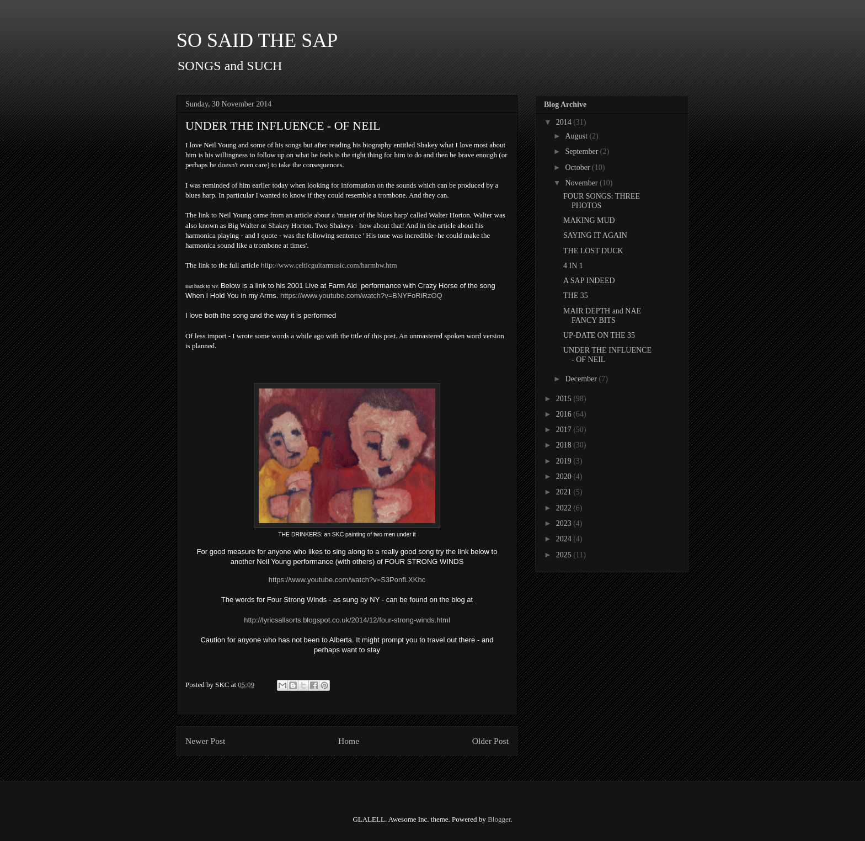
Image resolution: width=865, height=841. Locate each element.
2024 (565, 539)
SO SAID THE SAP (257, 40)
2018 (565, 445)
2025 (565, 555)
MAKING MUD (589, 220)
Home (348, 741)
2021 (565, 492)
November (582, 183)
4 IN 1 (573, 266)
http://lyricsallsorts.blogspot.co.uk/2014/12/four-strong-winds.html (347, 620)
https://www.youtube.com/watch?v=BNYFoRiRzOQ (361, 295)
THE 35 (575, 295)
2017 (565, 429)
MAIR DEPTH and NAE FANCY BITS (602, 315)
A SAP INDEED (589, 280)
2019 (565, 461)
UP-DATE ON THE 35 (599, 335)
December (582, 379)
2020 (565, 476)
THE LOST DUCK (593, 251)
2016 (565, 414)
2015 (565, 399)
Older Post (490, 741)
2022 (565, 508)
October (578, 167)
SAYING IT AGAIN (595, 235)
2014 (565, 122)
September (582, 151)
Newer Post (205, 741)
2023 (565, 523)
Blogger (499, 819)
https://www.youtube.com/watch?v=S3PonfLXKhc (347, 580)
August (577, 136)
